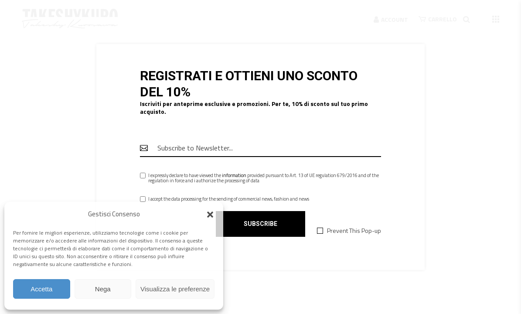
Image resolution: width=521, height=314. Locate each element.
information (234, 175)
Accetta (41, 289)
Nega (103, 289)
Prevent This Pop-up (354, 231)
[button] (210, 214)
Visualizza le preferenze (175, 289)
